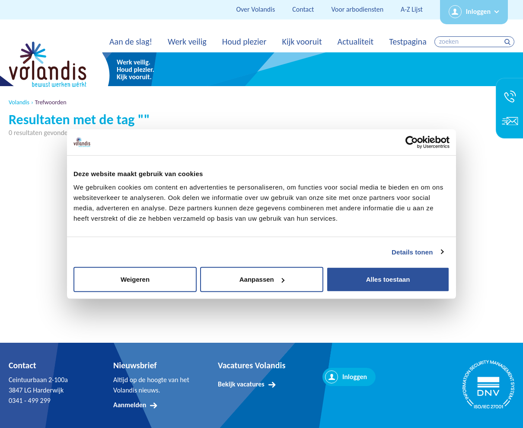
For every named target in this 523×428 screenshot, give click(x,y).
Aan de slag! (130, 41)
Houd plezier (244, 41)
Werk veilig (187, 41)
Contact (303, 9)
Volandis (19, 102)
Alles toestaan (388, 279)
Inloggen (478, 11)
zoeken (508, 41)
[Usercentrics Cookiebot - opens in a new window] (412, 141)
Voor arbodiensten (357, 9)
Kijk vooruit (302, 41)
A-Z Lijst (412, 9)
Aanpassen (261, 279)
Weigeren (135, 279)
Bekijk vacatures (241, 384)
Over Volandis (255, 9)
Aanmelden (129, 405)
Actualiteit (356, 41)
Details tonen (412, 251)
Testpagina (407, 41)
